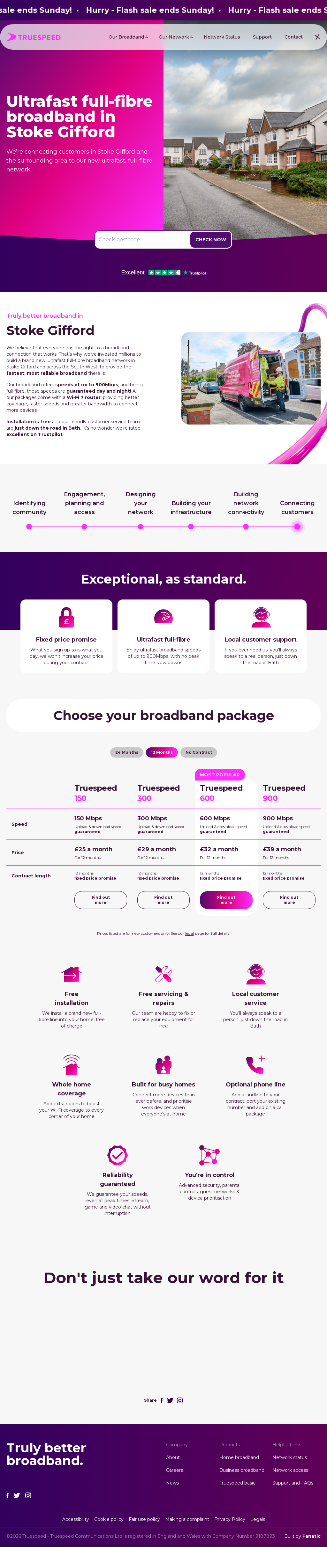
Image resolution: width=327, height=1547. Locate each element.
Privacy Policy (229, 1519)
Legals (257, 1519)
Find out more (101, 900)
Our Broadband (126, 37)
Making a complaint (187, 1519)
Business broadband (241, 1470)
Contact (294, 37)
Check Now (210, 240)
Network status (289, 1457)
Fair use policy (144, 1519)
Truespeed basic (237, 1483)
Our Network (174, 37)
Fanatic (311, 1536)
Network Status (222, 37)
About (173, 1457)
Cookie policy (109, 1519)
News (172, 1483)
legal (189, 933)
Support (262, 37)
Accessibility (75, 1519)
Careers (174, 1470)
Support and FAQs (292, 1483)
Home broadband (239, 1457)
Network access (290, 1470)
